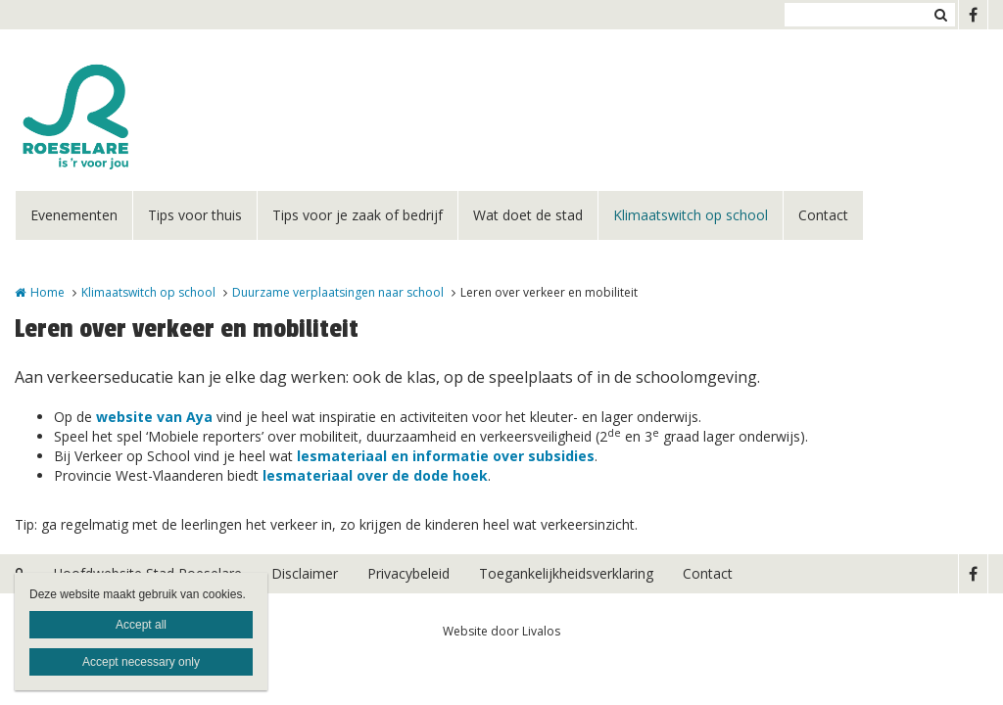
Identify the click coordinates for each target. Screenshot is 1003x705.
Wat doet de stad (528, 215)
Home (47, 292)
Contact (823, 215)
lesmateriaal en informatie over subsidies (446, 455)
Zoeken (940, 14)
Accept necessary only (141, 662)
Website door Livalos (501, 631)
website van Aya (154, 416)
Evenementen (74, 215)
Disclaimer (304, 573)
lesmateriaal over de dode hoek (375, 475)
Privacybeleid (408, 573)
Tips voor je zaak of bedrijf (357, 215)
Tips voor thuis (195, 215)
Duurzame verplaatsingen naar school (338, 292)
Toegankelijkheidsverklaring (566, 573)
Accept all (141, 625)
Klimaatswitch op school (690, 215)
